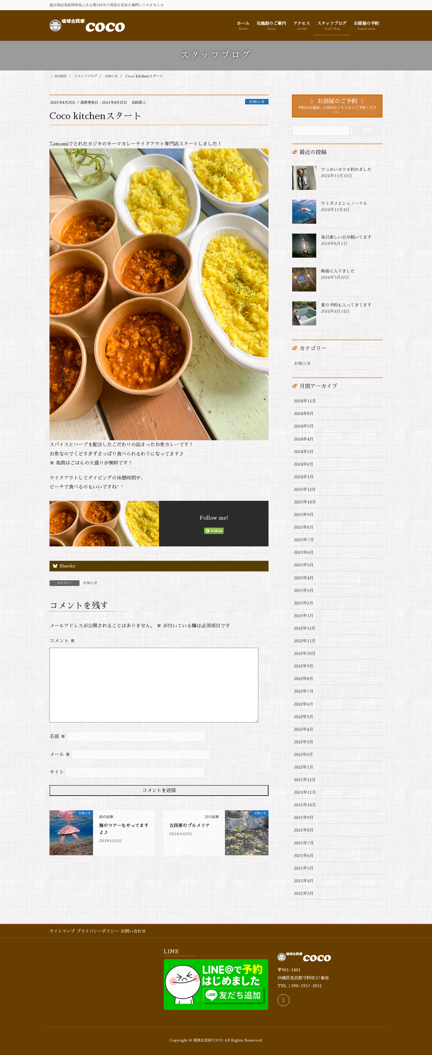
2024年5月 (304, 426)
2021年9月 (304, 817)
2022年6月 (304, 704)
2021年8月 (304, 830)
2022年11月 (305, 641)
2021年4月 (304, 881)
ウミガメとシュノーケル (344, 203)
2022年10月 (305, 653)
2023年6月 (304, 552)
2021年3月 (304, 893)
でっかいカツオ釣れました (346, 169)
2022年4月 (304, 729)
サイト (57, 772)
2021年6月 (304, 855)
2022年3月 (304, 742)
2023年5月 (304, 565)
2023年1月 (304, 616)
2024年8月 (304, 413)
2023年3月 (304, 590)
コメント (62, 641)
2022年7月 (304, 691)
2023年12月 (305, 489)
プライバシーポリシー (100, 931)
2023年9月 (304, 515)
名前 (57, 736)
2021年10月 (305, 805)
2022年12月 (305, 628)
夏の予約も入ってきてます (346, 305)
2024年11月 (305, 401)
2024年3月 (304, 452)
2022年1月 (304, 767)
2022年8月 (304, 679)
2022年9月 (304, 666)
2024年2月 (304, 464)
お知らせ (257, 102)
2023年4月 (304, 578)
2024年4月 (304, 439)
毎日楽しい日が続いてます (346, 237)
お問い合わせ (138, 931)
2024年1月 (304, 477)
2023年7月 (304, 540)
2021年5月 (304, 868)
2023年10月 (305, 502)
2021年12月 (305, 780)
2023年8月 (304, 527)
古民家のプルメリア (190, 825)
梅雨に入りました (338, 271)
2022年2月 (303, 754)
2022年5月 (304, 717)
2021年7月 (304, 843)
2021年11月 (305, 792)
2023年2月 (304, 603)
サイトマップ (62, 931)
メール (60, 754)
